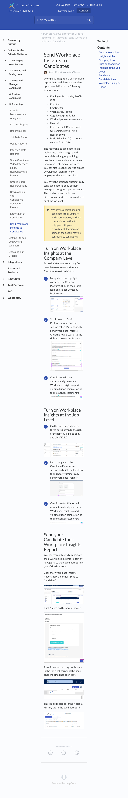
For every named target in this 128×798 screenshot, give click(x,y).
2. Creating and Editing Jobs (17, 72)
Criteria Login (94, 4)
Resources (14, 278)
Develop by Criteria (14, 42)
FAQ (10, 291)
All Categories (49, 33)
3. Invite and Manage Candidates (16, 84)
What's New (14, 297)
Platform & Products (14, 270)
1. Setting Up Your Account (16, 62)
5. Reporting (16, 104)
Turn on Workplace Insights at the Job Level (109, 67)
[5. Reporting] (60, 37)
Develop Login (66, 10)
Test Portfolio (16, 285)
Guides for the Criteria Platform (17, 52)
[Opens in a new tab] (64, 777)
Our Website (63, 4)
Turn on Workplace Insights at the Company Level (109, 56)
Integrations (15, 262)
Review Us (78, 4)
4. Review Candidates (15, 96)
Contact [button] (83, 10)
